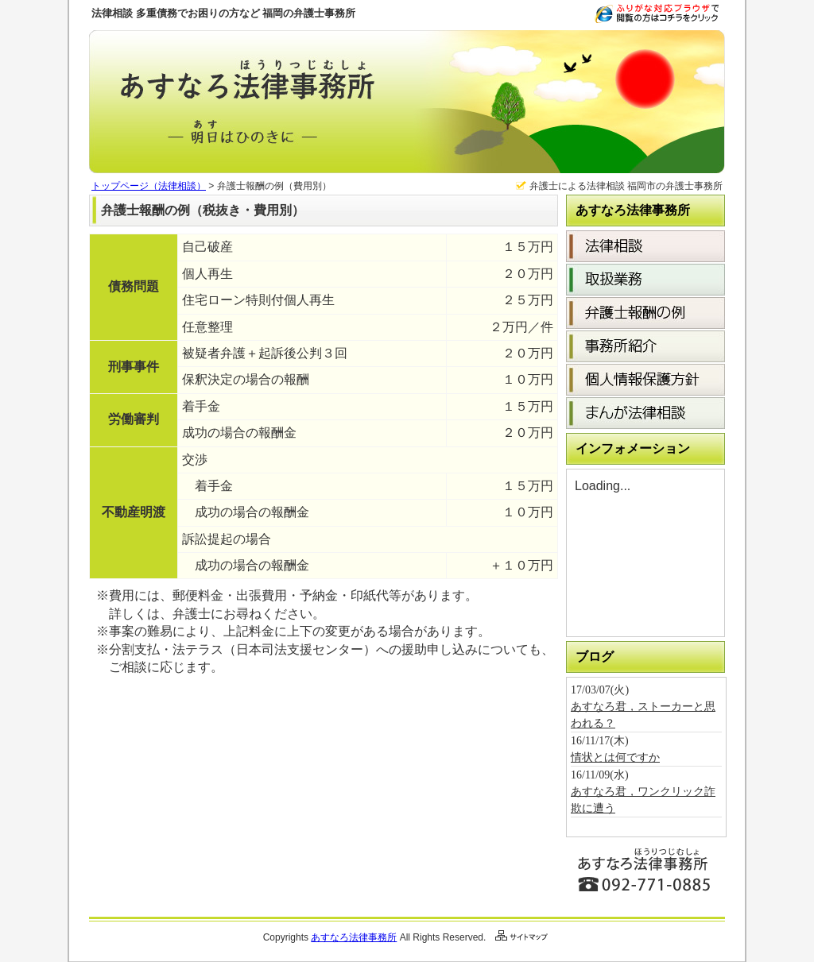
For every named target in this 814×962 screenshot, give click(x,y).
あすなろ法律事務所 (354, 937)
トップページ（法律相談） (148, 185)
